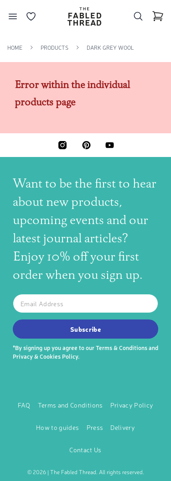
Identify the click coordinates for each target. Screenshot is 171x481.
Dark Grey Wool (110, 47)
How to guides (57, 427)
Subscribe (85, 329)
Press (95, 427)
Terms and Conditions (70, 405)
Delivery (122, 427)
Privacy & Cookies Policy (45, 356)
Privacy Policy (132, 405)
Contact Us (85, 449)
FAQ (24, 405)
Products (54, 47)
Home (14, 47)
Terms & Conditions (121, 347)
